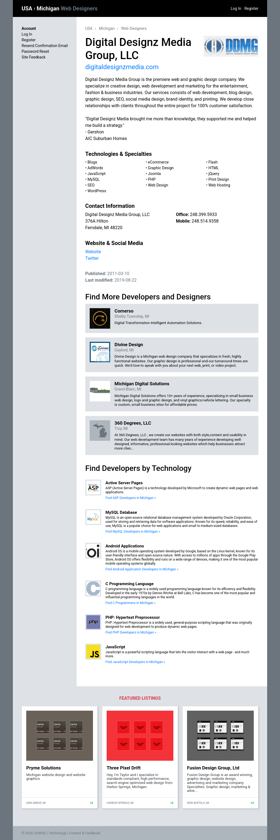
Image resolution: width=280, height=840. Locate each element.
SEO (91, 185)
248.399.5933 (203, 214)
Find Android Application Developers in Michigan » (142, 569)
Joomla (154, 173)
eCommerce (158, 162)
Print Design (218, 179)
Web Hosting (219, 185)
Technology (57, 833)
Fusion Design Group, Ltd (213, 768)
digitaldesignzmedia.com (122, 67)
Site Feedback (33, 57)
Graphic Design (161, 168)
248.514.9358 (205, 221)
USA (28, 8)
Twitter (92, 258)
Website (93, 251)
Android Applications (125, 546)
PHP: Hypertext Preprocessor (133, 617)
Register (251, 8)
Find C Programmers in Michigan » (131, 603)
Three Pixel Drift (124, 768)
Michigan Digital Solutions (142, 383)
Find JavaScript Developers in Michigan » (135, 662)
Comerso (124, 311)
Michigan (67, 8)
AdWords (95, 168)
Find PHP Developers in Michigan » (131, 632)
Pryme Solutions (43, 768)
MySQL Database (121, 512)
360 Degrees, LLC (133, 423)
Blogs (92, 162)
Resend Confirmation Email (45, 45)
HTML (213, 168)
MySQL (94, 179)
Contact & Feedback (84, 833)
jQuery (213, 173)
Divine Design (129, 344)
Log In (236, 8)
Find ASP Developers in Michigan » (131, 498)
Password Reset (35, 51)
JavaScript (97, 173)
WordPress (97, 191)
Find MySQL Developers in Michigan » (133, 531)
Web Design (158, 185)
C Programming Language (130, 583)
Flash (213, 162)
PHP (152, 179)
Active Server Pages (124, 482)
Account (29, 28)
